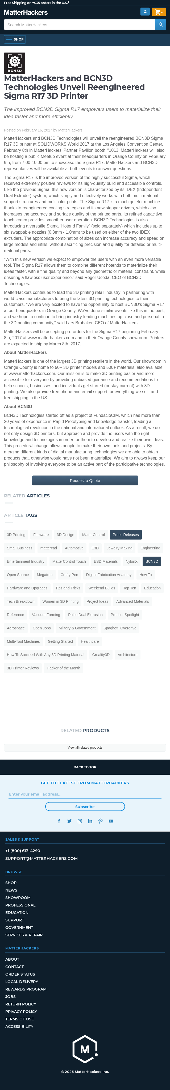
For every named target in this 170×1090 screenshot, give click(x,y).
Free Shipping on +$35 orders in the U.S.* (36, 3)
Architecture (128, 655)
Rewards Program (26, 989)
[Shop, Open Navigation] (15, 39)
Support (14, 920)
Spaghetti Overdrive (119, 628)
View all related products (85, 747)
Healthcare (90, 641)
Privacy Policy (21, 1011)
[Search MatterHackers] (160, 24)
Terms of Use (19, 1019)
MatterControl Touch (69, 561)
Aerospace (16, 628)
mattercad (48, 548)
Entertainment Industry (25, 561)
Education (152, 588)
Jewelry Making (119, 548)
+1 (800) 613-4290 (22, 850)
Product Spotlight (125, 615)
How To (145, 575)
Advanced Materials (132, 601)
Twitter (69, 821)
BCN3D (152, 561)
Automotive (74, 548)
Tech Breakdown (21, 601)
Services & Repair (24, 935)
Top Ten (129, 588)
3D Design (65, 535)
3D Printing (16, 535)
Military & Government (77, 628)
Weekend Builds (101, 588)
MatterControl (93, 535)
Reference (15, 615)
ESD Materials (106, 561)
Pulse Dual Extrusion (85, 615)
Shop (10, 882)
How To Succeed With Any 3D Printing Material (45, 655)
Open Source (18, 575)
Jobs (10, 996)
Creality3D (101, 655)
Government (19, 927)
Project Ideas (97, 601)
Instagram (80, 821)
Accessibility (19, 1026)
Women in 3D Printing (61, 601)
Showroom (18, 897)
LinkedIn (90, 821)
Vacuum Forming (46, 615)
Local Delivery (21, 981)
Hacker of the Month (63, 668)
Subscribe (85, 806)
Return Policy (20, 1004)
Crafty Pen (69, 575)
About (12, 959)
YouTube (111, 821)
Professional (20, 905)
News (11, 890)
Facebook (59, 821)
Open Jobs (42, 628)
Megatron (45, 575)
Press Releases (126, 535)
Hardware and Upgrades (27, 588)
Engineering (150, 548)
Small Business (19, 548)
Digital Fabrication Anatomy (108, 575)
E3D (95, 548)
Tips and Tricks (68, 588)
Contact (14, 966)
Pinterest (100, 821)
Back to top (85, 767)
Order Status (20, 974)
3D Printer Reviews (23, 668)
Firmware (41, 535)
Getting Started (60, 641)
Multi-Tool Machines (23, 641)
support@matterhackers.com (41, 858)
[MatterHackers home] (85, 1050)
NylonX (132, 561)
